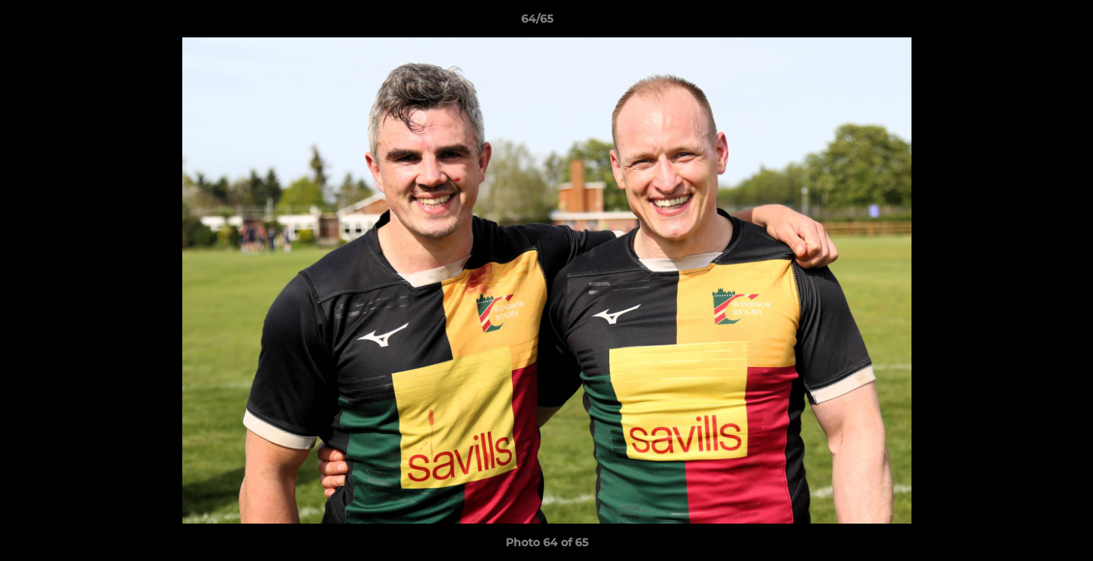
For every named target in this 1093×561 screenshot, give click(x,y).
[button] (1027, 23)
